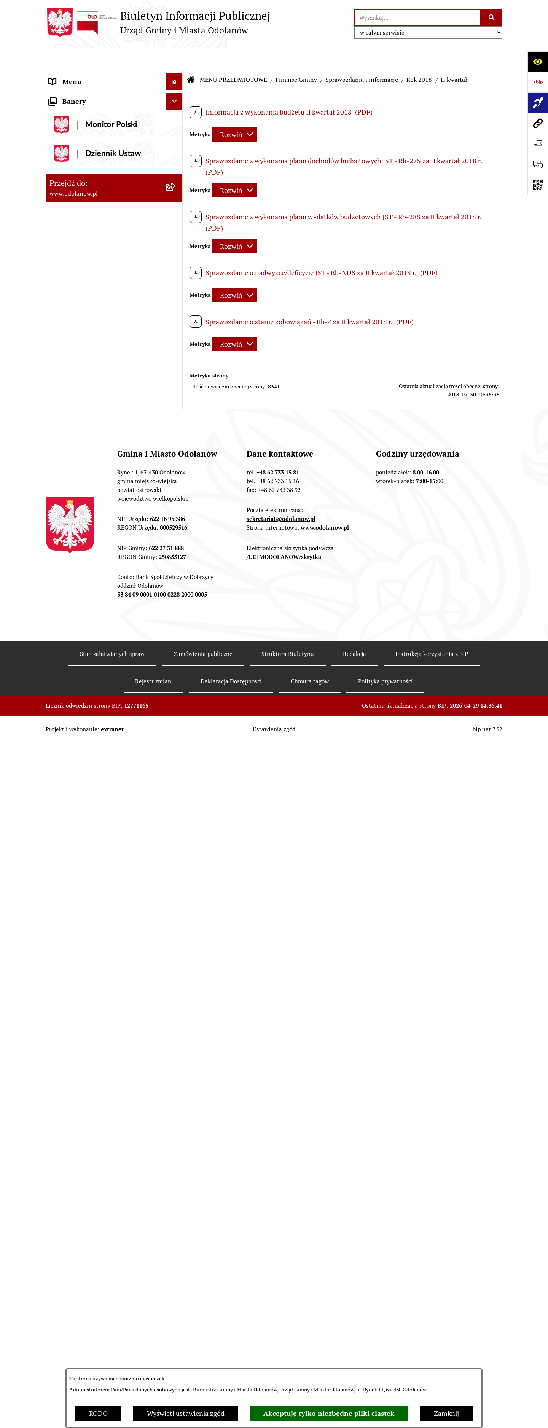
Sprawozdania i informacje (361, 57)
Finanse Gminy (296, 57)
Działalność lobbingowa (85, 93)
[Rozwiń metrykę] (234, 112)
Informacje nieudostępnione (92, 1330)
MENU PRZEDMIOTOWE (86, 110)
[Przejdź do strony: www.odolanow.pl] (537, 123)
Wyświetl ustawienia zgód (186, 1413)
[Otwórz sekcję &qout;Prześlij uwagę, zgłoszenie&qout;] (537, 164)
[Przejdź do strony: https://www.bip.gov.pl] (537, 82)
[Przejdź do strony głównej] (158, 22)
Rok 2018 (419, 57)
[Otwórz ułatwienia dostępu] (537, 61)
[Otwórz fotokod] (537, 185)
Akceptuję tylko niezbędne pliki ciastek (329, 1413)
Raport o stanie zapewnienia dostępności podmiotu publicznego (102, 1353)
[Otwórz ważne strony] (537, 144)
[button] (176, 76)
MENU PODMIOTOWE (82, 76)
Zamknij (446, 1413)
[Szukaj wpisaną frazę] (491, 17)
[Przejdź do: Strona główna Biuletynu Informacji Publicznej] (191, 57)
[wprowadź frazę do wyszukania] (417, 17)
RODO (98, 1413)
